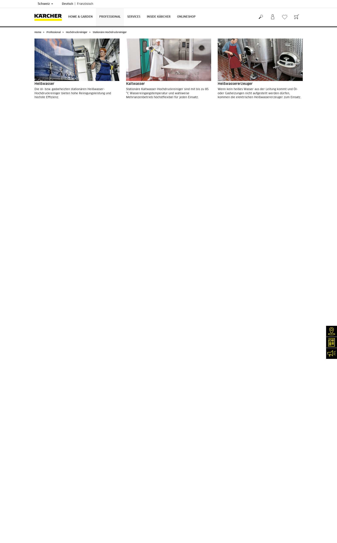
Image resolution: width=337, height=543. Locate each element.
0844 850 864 (134, 509)
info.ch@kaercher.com (127, 523)
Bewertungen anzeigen (255, 456)
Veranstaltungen (44, 504)
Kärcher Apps (43, 507)
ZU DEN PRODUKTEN (54, 109)
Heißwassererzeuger (235, 84)
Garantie (39, 450)
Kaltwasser (135, 84)
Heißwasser (44, 84)
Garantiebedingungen (185, 489)
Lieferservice (42, 442)
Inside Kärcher (159, 16)
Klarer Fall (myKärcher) (49, 489)
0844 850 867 (144, 513)
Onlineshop (186, 16)
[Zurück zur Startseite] (49, 17)
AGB (37, 457)
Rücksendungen (44, 454)
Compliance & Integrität (49, 519)
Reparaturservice (45, 485)
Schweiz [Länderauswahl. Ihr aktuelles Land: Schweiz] (45, 3)
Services (133, 16)
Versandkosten (43, 439)
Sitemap (177, 493)
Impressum (179, 481)
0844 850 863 (144, 502)
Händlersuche (43, 481)
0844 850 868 (140, 506)
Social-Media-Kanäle (47, 515)
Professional (110, 16)
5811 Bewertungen (253, 452)
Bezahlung (41, 446)
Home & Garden (80, 16)
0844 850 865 (118, 519)
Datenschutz (180, 485)
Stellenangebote (44, 511)
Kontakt (39, 496)
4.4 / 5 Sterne (249, 449)
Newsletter (41, 500)
